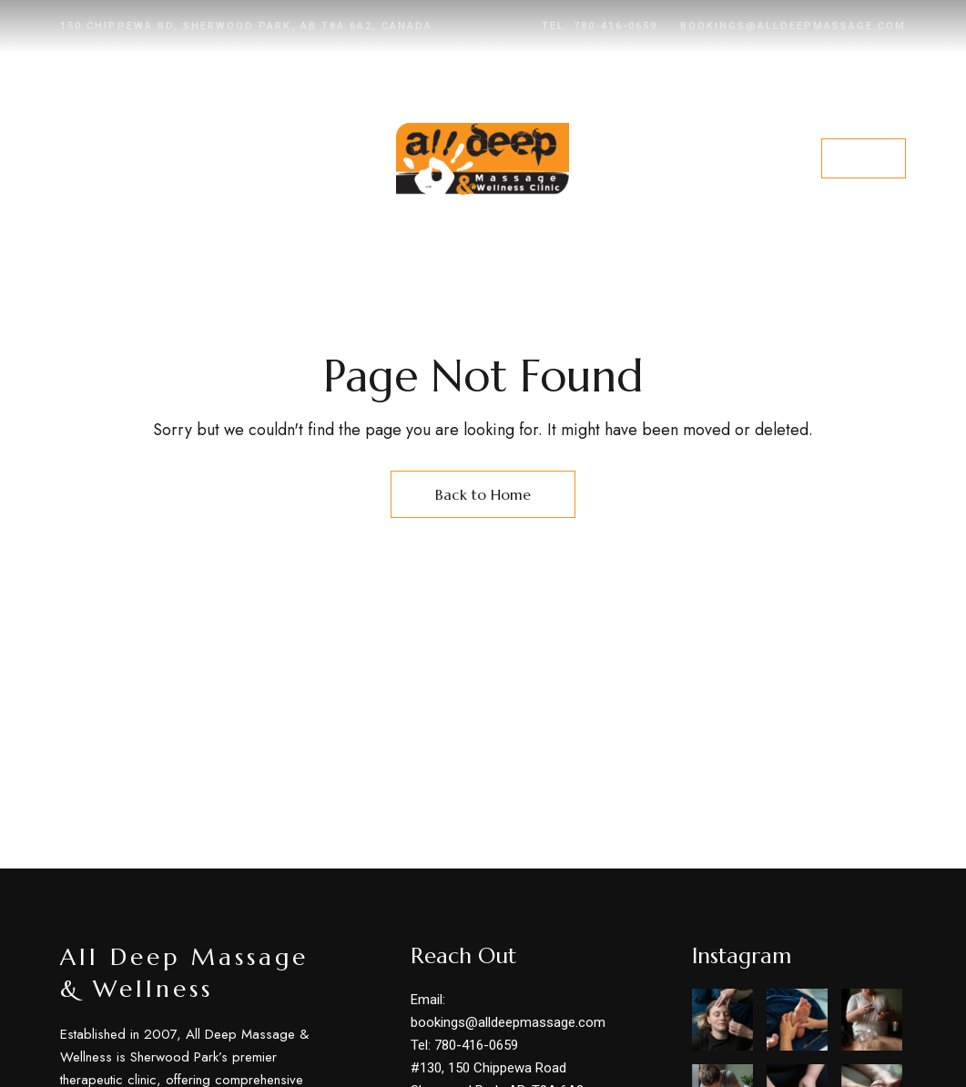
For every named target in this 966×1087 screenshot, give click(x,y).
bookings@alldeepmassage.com (793, 26)
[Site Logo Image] (482, 159)
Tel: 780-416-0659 (599, 26)
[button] (863, 158)
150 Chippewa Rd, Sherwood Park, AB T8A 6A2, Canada (246, 26)
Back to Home (483, 494)
